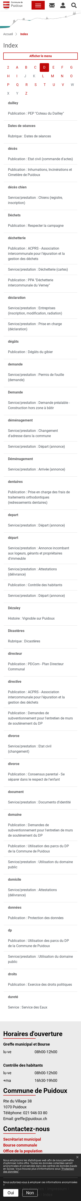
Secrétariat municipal (22, 1139)
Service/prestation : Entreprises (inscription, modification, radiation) (35, 310)
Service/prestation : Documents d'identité (39, 802)
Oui (11, 1192)
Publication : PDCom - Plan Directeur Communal (36, 666)
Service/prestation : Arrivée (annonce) (36, 469)
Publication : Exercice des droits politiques (40, 984)
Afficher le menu (40, 56)
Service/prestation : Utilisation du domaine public (40, 864)
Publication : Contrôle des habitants (35, 585)
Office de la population (22, 1151)
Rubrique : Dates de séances (29, 136)
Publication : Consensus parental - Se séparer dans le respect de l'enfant (36, 776)
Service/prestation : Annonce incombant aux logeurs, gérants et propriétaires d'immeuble (38, 553)
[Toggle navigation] (38, 5)
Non (30, 1192)
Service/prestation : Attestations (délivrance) (32, 571)
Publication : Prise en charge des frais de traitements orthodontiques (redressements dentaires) (39, 497)
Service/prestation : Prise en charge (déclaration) (35, 326)
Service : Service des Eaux (27, 1007)
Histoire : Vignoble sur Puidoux (31, 618)
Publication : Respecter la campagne (36, 226)
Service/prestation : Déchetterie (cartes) (38, 269)
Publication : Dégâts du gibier (30, 352)
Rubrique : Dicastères (24, 641)
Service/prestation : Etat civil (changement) (29, 749)
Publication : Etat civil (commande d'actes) (40, 159)
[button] (52, 5)
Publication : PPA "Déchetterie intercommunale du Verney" (30, 282)
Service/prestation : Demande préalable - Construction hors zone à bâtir (39, 405)
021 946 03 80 (35, 1113)
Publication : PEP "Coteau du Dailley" (36, 113)
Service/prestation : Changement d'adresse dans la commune (33, 433)
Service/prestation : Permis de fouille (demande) (36, 377)
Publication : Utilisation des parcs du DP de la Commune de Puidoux (38, 848)
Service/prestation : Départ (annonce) (36, 446)
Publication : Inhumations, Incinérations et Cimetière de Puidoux (40, 172)
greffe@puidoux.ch (30, 1118)
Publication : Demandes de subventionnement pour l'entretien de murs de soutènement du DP (40, 718)
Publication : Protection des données (36, 918)
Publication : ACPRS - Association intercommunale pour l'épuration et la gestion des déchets (36, 253)
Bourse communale (20, 1145)
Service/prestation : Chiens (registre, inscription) (35, 200)
